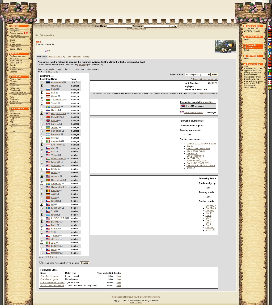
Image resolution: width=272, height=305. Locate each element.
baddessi (55, 246)
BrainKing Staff (144, 297)
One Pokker (191, 153)
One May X (211, 208)
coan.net (55, 176)
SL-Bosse (55, 106)
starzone (55, 239)
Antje (53, 194)
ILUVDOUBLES (58, 218)
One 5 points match (195, 151)
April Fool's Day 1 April (196, 161)
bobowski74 (58, 99)
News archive (206, 102)
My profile (14, 58)
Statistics (14, 101)
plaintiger (55, 222)
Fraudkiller (56, 131)
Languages (15, 113)
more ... (190, 168)
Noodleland (204, 93)
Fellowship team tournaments (204, 79)
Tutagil (54, 103)
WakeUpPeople (58, 158)
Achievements (16, 104)
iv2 (52, 204)
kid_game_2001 (58, 113)
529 (53, 211)
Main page (14, 28)
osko (53, 138)
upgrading (82, 64)
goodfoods (56, 165)
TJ (52, 232)
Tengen (54, 127)
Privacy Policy (131, 297)
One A (208, 218)
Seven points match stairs (52, 285)
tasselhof (55, 253)
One (187, 106)
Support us (15, 118)
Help (12, 120)
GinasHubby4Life (59, 187)
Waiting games (16, 33)
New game (14, 30)
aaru (53, 93)
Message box (16, 63)
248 (25, 33)
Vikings (54, 155)
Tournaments (16, 35)
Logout (13, 131)
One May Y (211, 206)
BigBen (54, 228)
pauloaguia (249, 85)
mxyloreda (56, 141)
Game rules (15, 47)
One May (210, 210)
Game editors (16, 49)
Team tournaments (18, 38)
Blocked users (16, 69)
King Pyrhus (56, 145)
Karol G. (55, 124)
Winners (13, 81)
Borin (53, 225)
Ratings (13, 83)
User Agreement (118, 297)
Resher (54, 120)
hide (246, 66)
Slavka (54, 169)
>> (57, 71)
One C (209, 213)
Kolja (53, 89)
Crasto (54, 96)
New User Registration (136, 29)
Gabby (54, 249)
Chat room (14, 99)
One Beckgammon (195, 156)
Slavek (56, 235)
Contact (13, 124)
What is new (15, 79)
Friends (13, 67)
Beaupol (55, 190)
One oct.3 (210, 227)
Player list (14, 86)
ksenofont (55, 134)
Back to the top (136, 302)
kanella (54, 201)
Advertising (155, 297)
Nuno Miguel (57, 180)
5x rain (189, 146)
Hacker (54, 110)
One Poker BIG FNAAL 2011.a (200, 165)
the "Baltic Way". (194, 158)
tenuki (54, 215)
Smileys (86, 56)
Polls (12, 97)
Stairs (12, 40)
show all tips (250, 87)
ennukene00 (57, 82)
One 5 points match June (198, 148)
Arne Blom (56, 183)
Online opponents (18, 92)
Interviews (14, 115)
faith (53, 152)
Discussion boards (18, 95)
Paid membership (18, 56)
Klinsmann (56, 208)
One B (208, 215)
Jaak (119, 276)
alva (53, 148)
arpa (53, 242)
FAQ (12, 122)
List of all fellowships (44, 35)
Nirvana (54, 86)
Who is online (16, 90)
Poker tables (15, 44)
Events (13, 65)
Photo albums (16, 60)
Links (12, 127)
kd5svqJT (55, 162)
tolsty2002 (56, 117)
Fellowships (15, 88)
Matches (77, 56)
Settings (13, 72)
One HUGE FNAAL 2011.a (198, 163)
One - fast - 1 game (49, 279)
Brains (13, 111)
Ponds (13, 42)
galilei (54, 197)
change (257, 31)
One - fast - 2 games (49, 276)
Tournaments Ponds (193, 112)
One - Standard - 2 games (52, 282)
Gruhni (54, 172)
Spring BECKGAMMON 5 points (201, 144)
